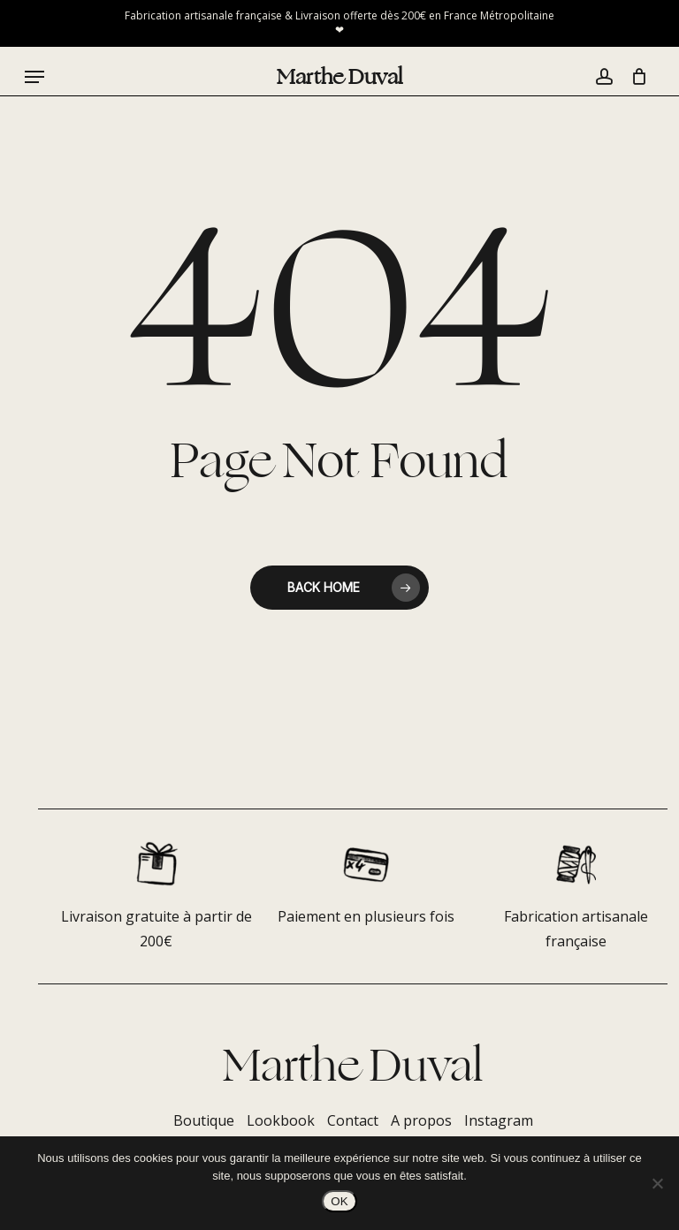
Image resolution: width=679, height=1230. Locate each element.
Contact (352, 1120)
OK (339, 1201)
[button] (34, 77)
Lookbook (281, 1120)
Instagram (498, 1120)
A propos (421, 1120)
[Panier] (634, 76)
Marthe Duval (340, 77)
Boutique (203, 1120)
